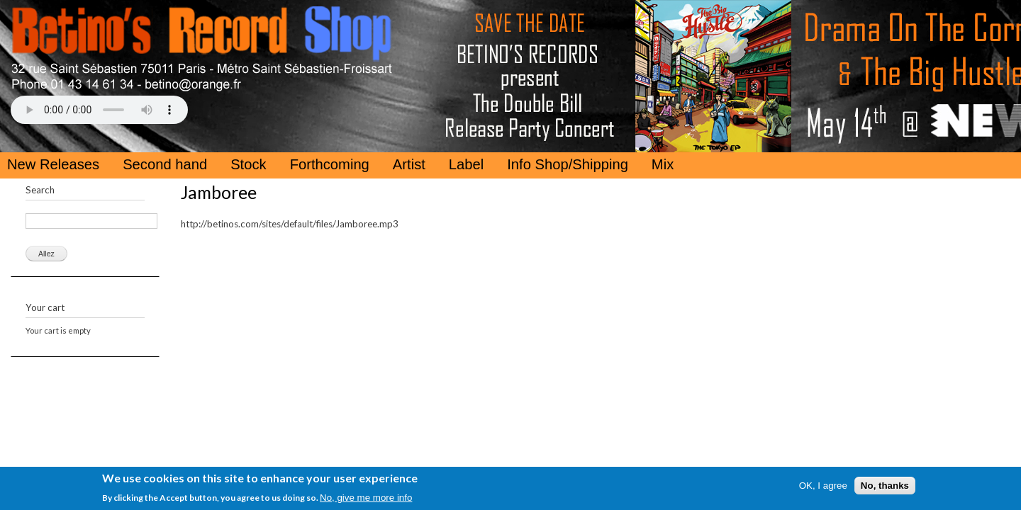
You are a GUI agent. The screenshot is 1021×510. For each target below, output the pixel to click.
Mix (663, 164)
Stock (248, 164)
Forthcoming (329, 164)
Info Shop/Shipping (567, 164)
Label (466, 164)
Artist (409, 164)
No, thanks (885, 485)
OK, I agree (823, 485)
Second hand (165, 164)
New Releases (53, 164)
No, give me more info (366, 497)
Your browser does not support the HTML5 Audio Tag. (99, 110)
